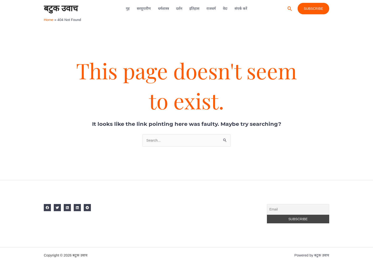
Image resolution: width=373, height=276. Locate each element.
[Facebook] (47, 207)
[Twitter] (57, 207)
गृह (128, 8)
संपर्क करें (241, 8)
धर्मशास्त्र (163, 8)
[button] (290, 9)
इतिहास (194, 8)
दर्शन (179, 8)
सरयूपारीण (144, 8)
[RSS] (67, 207)
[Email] (298, 209)
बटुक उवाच (61, 8)
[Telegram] (87, 207)
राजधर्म (211, 8)
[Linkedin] (77, 207)
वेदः (225, 8)
